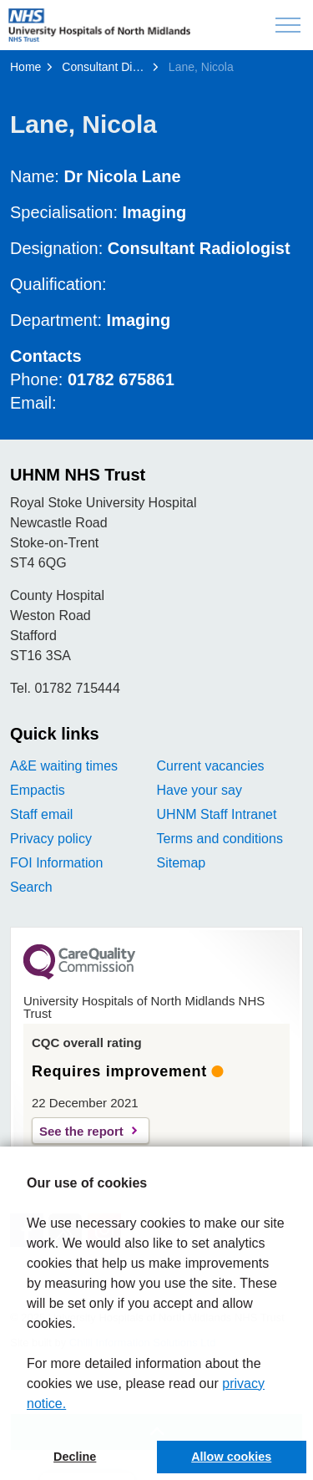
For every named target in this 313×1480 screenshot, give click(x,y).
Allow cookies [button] (231, 1456)
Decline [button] (74, 1456)
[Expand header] (288, 25)
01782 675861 (121, 379)
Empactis (37, 790)
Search (31, 887)
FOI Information (56, 863)
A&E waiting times (64, 766)
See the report (81, 1131)
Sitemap (181, 863)
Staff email (41, 814)
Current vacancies (211, 766)
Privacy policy (51, 839)
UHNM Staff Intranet (217, 814)
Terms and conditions (220, 839)
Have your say (199, 790)
